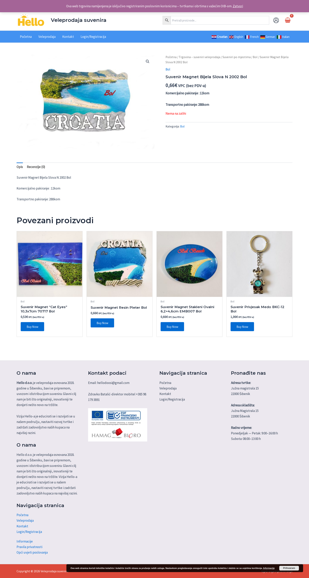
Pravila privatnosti (29, 547)
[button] (147, 61)
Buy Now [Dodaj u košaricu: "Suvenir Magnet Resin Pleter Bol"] (102, 323)
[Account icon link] (276, 20)
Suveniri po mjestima (236, 57)
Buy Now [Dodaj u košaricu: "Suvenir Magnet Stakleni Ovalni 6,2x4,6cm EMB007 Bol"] (172, 327)
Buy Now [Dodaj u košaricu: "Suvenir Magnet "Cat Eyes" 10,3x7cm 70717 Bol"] (32, 327)
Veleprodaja (25, 520)
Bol (255, 57)
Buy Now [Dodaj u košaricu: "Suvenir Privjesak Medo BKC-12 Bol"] (242, 327)
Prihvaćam (289, 568)
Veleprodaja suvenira (78, 20)
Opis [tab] (20, 167)
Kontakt (22, 526)
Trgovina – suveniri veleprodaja (199, 57)
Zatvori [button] (238, 6)
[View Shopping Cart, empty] (287, 20)
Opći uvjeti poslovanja (32, 552)
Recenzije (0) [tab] (36, 167)
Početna (171, 57)
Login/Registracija (29, 532)
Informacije (25, 541)
